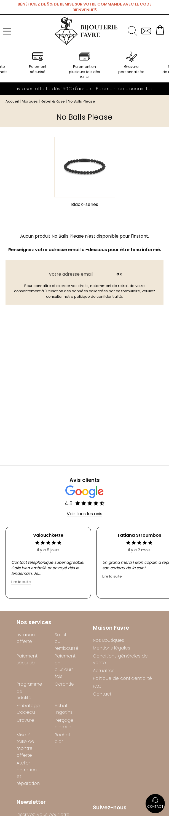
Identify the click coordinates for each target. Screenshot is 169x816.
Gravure (25, 720)
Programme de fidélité (27, 691)
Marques (30, 101)
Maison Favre (111, 628)
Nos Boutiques (108, 640)
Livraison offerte (26, 638)
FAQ (97, 686)
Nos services (34, 622)
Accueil (12, 101)
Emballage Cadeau (27, 709)
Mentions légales (111, 648)
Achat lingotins (64, 709)
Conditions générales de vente (120, 659)
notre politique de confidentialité (93, 296)
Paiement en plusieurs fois (65, 666)
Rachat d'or (62, 738)
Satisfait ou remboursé (65, 641)
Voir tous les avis (84, 514)
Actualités (103, 670)
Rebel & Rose (53, 101)
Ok (119, 274)
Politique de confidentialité (122, 678)
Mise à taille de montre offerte (25, 745)
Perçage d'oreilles (64, 723)
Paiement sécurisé (27, 659)
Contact (102, 694)
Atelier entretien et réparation (27, 773)
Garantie (64, 684)
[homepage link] (86, 31)
